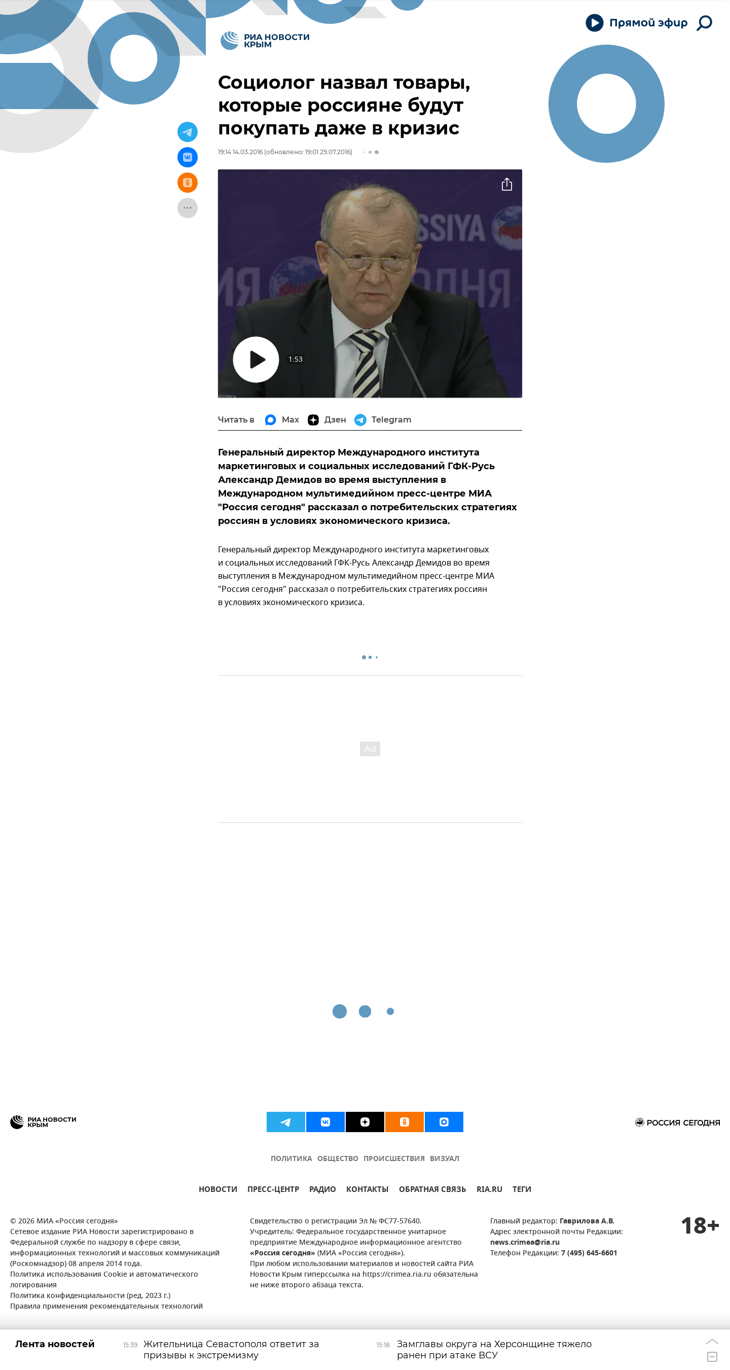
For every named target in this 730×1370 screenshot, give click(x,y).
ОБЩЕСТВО (337, 1159)
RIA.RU (489, 1191)
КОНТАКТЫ (367, 1191)
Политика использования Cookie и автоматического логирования (104, 1280)
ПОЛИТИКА (291, 1159)
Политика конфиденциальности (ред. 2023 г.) (90, 1296)
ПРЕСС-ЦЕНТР (273, 1191)
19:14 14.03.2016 (240, 152)
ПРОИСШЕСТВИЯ (394, 1159)
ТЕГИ (522, 1191)
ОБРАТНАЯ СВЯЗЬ (432, 1191)
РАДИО (322, 1191)
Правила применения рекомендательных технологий (106, 1307)
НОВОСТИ (218, 1191)
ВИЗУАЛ (444, 1159)
